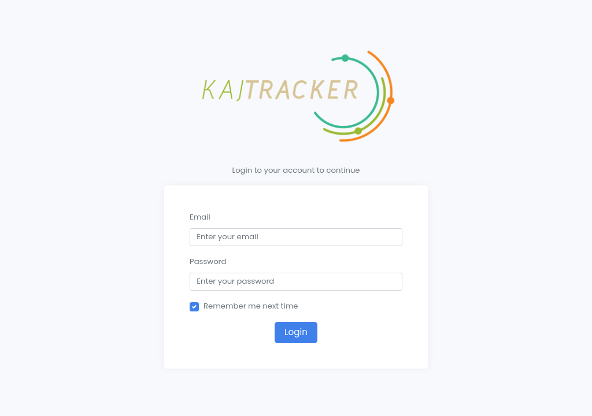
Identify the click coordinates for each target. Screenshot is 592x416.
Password (208, 261)
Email (200, 216)
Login (296, 332)
